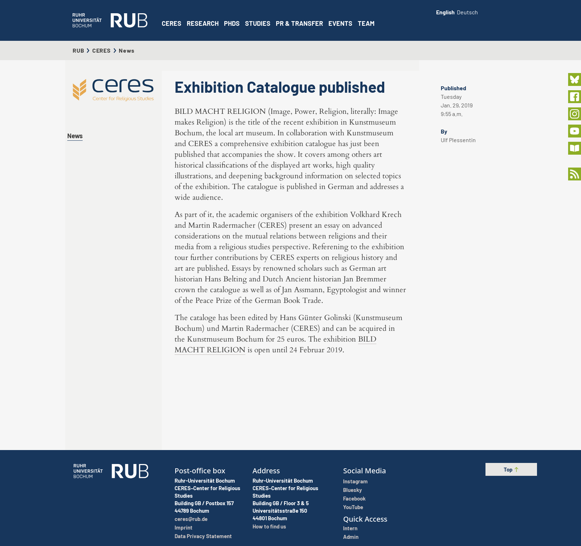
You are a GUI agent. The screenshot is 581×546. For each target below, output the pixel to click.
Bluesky (352, 490)
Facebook (354, 498)
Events (340, 23)
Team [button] (366, 23)
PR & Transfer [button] (299, 23)
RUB (78, 50)
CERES (171, 23)
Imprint (183, 527)
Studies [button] (257, 23)
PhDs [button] (232, 23)
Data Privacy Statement (203, 536)
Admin (350, 536)
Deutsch (467, 12)
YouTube (353, 507)
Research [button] (203, 23)
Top (511, 469)
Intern (350, 528)
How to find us (269, 526)
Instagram (355, 481)
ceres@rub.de (191, 519)
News (75, 136)
